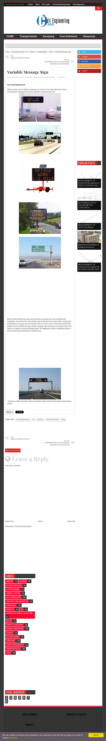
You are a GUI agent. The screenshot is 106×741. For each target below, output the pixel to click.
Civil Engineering (22, 419)
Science (40, 419)
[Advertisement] (40, 292)
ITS (33, 419)
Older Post (71, 521)
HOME (10, 36)
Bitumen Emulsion (14, 585)
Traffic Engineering (15, 645)
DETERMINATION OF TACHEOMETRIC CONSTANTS (87, 205)
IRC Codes (46, 4)
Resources (89, 36)
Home (30, 4)
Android (9, 581)
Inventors (12, 41)
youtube (83, 71)
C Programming (12, 589)
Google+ (83, 57)
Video (63, 419)
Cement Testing (13, 593)
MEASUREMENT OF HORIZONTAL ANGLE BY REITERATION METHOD (88, 267)
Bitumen (22, 581)
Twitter (82, 52)
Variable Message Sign (27, 72)
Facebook (83, 61)
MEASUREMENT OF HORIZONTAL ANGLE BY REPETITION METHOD (88, 183)
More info (13, 738)
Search (98, 8)
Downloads (11, 605)
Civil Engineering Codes (61, 4)
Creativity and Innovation (17, 601)
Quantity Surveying (14, 625)
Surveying (48, 36)
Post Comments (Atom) (23, 526)
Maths (9, 621)
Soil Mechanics (12, 637)
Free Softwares (68, 36)
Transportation (28, 36)
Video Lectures (31, 41)
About (37, 4)
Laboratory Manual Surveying (19, 613)
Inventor (10, 609)
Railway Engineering (14, 629)
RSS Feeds (84, 66)
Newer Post (9, 521)
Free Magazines (78, 4)
